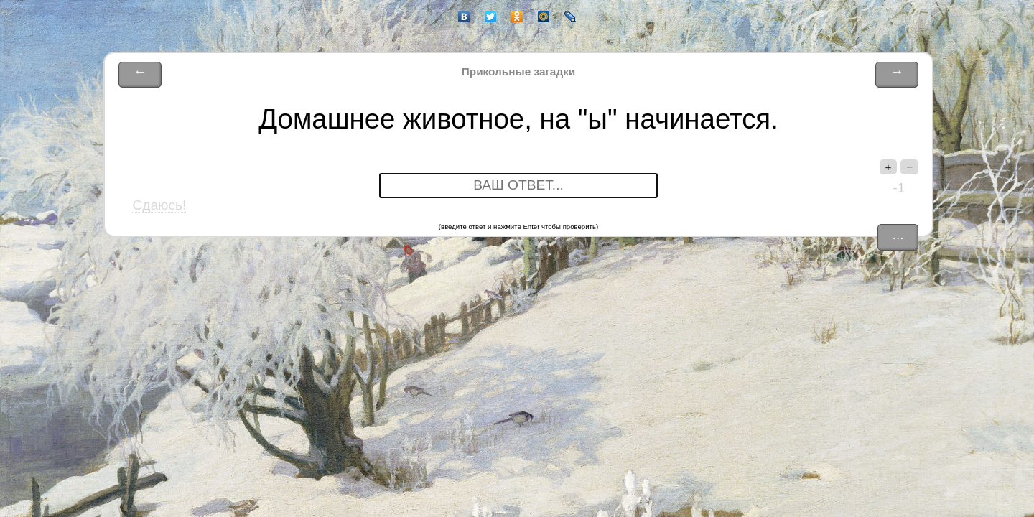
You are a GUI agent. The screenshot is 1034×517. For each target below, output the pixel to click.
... (898, 234)
